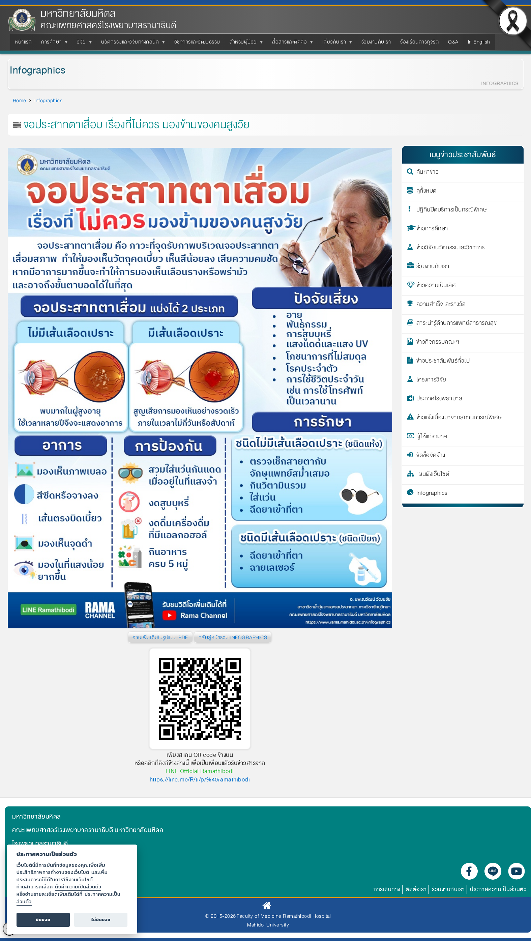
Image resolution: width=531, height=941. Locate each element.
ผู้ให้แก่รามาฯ (431, 437)
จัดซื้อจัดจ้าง (430, 456)
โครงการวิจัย (431, 381)
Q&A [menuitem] (453, 41)
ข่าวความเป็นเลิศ (436, 286)
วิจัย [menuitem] (82, 43)
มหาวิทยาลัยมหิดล (78, 13)
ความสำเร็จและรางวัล (441, 305)
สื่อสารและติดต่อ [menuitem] (290, 43)
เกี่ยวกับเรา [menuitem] (336, 43)
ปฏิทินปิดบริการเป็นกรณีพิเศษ (451, 211)
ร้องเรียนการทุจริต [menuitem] (419, 41)
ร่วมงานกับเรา (432, 267)
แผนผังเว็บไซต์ (433, 475)
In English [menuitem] (479, 41)
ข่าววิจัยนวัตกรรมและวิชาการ (450, 249)
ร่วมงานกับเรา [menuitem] (376, 41)
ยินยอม (43, 919)
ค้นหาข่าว (427, 173)
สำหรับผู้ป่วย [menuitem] (244, 43)
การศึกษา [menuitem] (52, 43)
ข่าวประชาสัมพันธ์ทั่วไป (443, 362)
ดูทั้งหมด (426, 192)
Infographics (31, 70)
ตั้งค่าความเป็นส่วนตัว (78, 886)
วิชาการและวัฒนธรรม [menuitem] (197, 41)
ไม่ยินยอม (101, 919)
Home (19, 100)
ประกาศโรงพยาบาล (439, 400)
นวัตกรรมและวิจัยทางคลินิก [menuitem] (131, 43)
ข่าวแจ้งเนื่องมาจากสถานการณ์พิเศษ (459, 419)
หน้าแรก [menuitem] (23, 41)
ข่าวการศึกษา (432, 230)
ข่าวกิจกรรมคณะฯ (438, 343)
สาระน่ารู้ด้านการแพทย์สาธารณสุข (456, 324)
